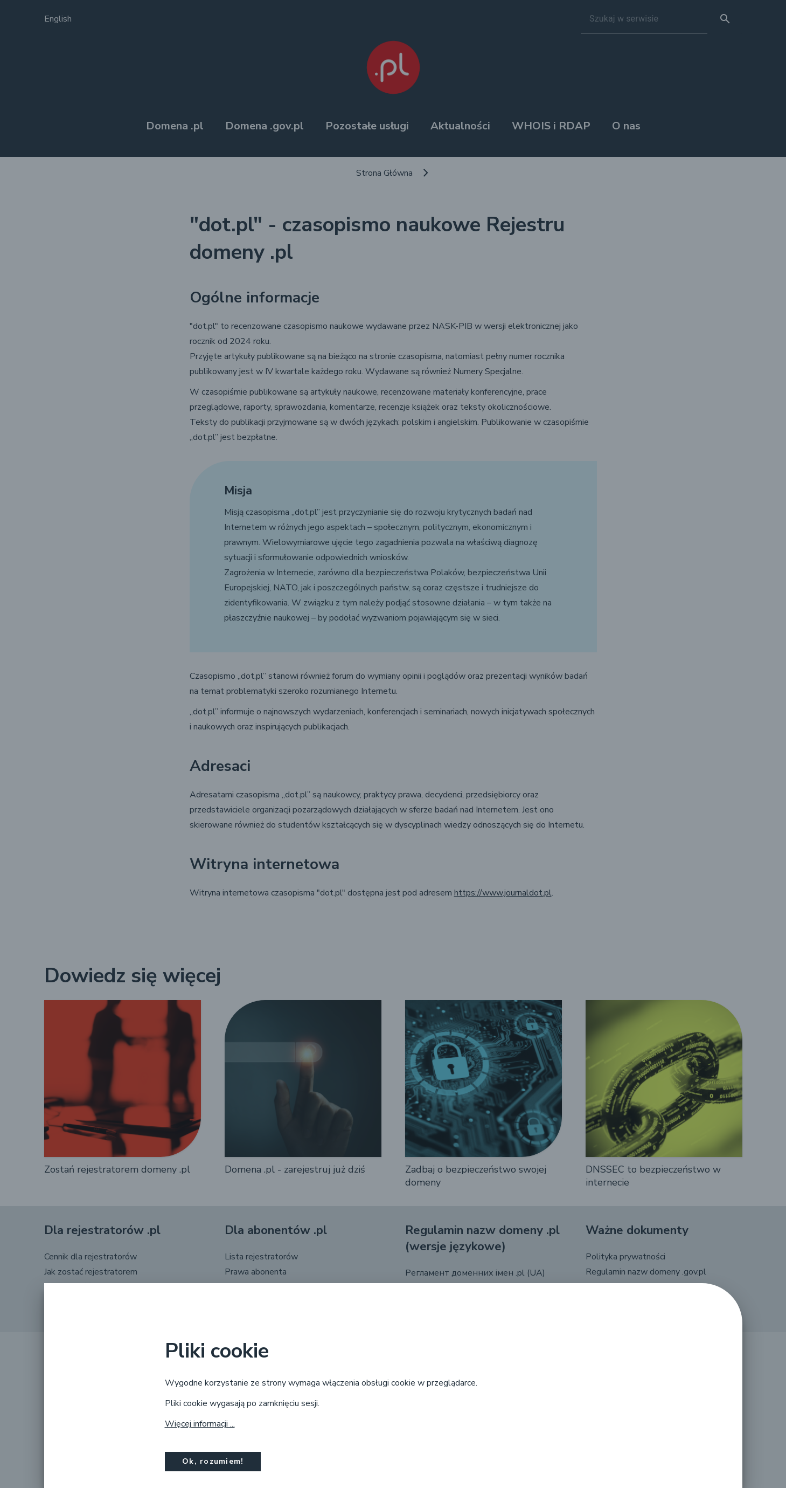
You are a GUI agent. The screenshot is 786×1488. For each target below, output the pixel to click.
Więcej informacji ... (200, 1424)
